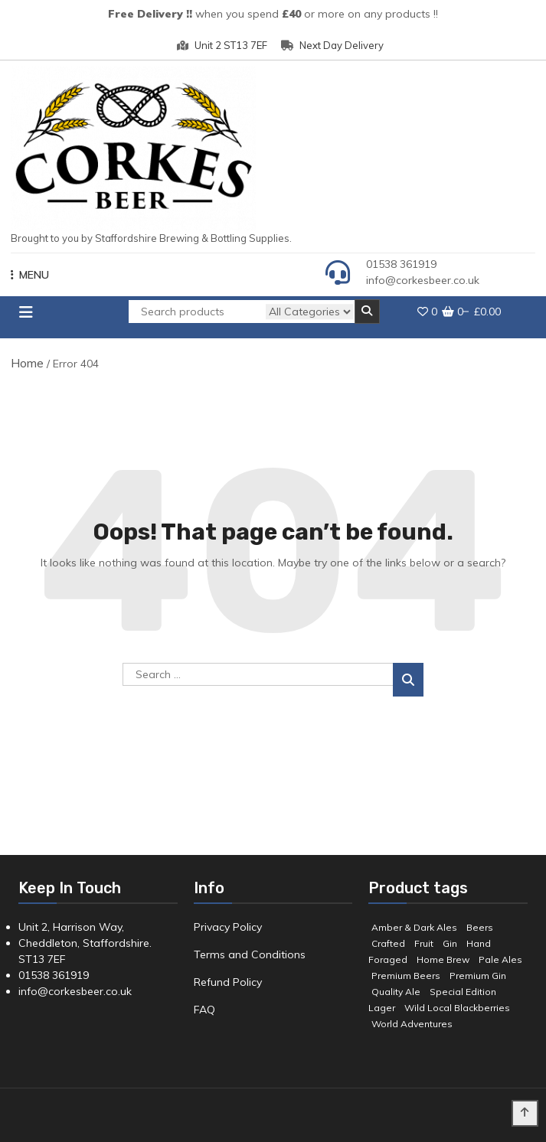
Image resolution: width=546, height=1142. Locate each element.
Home (27, 362)
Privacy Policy (228, 927)
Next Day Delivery (332, 45)
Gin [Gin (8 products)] (450, 943)
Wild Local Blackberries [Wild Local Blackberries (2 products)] (457, 1007)
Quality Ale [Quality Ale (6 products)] (395, 991)
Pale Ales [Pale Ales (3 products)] (500, 959)
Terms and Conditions (250, 954)
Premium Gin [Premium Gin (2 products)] (478, 975)
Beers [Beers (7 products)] (479, 927)
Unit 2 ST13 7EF (222, 45)
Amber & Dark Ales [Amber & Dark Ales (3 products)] (414, 927)
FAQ (204, 1009)
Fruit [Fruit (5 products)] (423, 943)
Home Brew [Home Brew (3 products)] (443, 959)
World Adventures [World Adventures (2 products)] (412, 1023)
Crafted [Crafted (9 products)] (388, 943)
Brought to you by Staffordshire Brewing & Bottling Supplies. (151, 238)
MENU (30, 275)
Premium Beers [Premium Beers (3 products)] (405, 975)
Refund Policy (228, 982)
